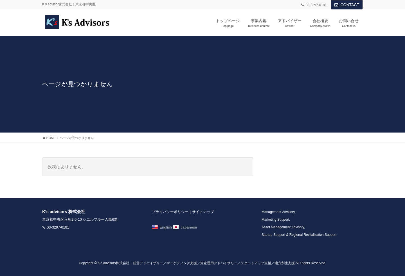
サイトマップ (203, 212)
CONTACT (349, 5)
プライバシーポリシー (170, 212)
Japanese (185, 227)
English (162, 227)
